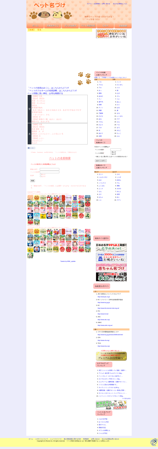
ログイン (90, 4)
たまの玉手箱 (103, 419)
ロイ (118, 105)
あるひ (101, 96)
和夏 (100, 110)
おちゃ (101, 197)
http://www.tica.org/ (104, 346)
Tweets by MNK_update (67, 261)
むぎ (118, 93)
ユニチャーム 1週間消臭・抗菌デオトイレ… (113, 382)
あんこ (119, 102)
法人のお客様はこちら (120, 4)
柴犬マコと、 (103, 425)
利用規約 (86, 439)
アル (100, 87)
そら (118, 96)
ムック (101, 188)
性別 (31, 175)
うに (118, 99)
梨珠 (100, 93)
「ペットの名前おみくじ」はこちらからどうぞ (48, 88)
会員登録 (97, 4)
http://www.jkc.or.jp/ (104, 297)
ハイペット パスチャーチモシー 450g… (111, 396)
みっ (100, 90)
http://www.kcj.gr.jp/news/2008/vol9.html (110, 334)
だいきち (120, 85)
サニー (101, 174)
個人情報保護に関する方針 (72, 439)
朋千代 (101, 102)
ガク (100, 194)
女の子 (43, 176)
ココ (118, 87)
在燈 (100, 136)
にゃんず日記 (103, 433)
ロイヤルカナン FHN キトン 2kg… (110, 379)
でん (118, 183)
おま (100, 180)
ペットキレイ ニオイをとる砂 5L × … (111, 376)
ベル (118, 125)
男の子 (43, 174)
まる (118, 113)
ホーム (31, 439)
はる (118, 107)
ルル (118, 136)
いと (100, 200)
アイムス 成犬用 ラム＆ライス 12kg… (111, 373)
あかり (101, 133)
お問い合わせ (106, 4)
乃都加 (101, 113)
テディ (119, 200)
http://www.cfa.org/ (103, 340)
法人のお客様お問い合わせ (110, 439)
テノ (100, 99)
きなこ (119, 130)
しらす (119, 177)
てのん (101, 122)
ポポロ (119, 188)
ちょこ (119, 133)
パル (100, 82)
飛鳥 (118, 186)
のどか (101, 116)
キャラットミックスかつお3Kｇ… (109, 387)
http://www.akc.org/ (104, 319)
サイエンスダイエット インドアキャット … (113, 393)
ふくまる (120, 116)
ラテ (118, 119)
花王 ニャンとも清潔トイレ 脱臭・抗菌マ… (113, 370)
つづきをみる (126, 398)
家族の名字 (33, 169)
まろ (118, 127)
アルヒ (101, 85)
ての (100, 127)
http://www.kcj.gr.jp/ (104, 302)
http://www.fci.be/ (103, 314)
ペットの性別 (99, 153)
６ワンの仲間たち (104, 430)
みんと (119, 191)
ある (100, 119)
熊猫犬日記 (102, 427)
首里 (118, 194)
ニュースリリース (56, 439)
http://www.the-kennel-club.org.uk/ (108, 308)
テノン (101, 107)
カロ (118, 174)
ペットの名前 (34, 172)
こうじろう (102, 183)
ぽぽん (119, 180)
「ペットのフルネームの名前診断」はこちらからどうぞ (52, 90)
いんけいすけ (103, 177)
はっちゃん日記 (104, 422)
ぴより (101, 125)
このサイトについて (41, 439)
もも (118, 122)
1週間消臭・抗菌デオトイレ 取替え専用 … (112, 390)
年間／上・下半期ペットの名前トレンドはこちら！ (110, 77)
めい (118, 197)
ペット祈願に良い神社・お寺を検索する (45, 93)
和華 (100, 105)
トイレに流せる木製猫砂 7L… (108, 384)
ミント (119, 82)
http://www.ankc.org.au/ (105, 325)
